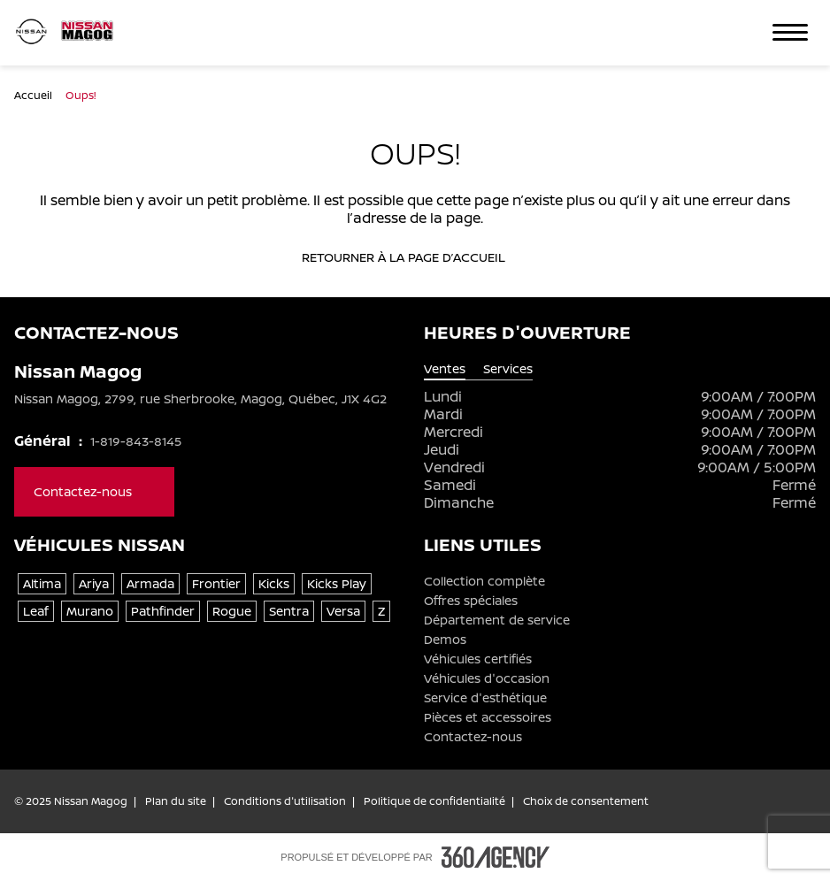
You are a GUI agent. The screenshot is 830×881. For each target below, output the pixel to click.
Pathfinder (163, 610)
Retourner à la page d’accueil (415, 257)
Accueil (34, 95)
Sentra (289, 610)
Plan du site (175, 801)
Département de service (497, 620)
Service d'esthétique (485, 698)
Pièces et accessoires (487, 717)
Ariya (94, 583)
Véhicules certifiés (478, 659)
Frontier (216, 583)
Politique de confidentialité (434, 801)
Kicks (273, 583)
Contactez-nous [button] (94, 491)
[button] (790, 32)
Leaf (36, 610)
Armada (150, 583)
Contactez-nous (473, 737)
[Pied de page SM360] (495, 857)
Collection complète (484, 581)
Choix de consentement (586, 801)
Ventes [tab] (444, 369)
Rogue (231, 610)
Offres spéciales (471, 601)
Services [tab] (508, 369)
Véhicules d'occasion (486, 678)
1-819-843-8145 (135, 441)
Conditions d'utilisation (285, 801)
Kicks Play (336, 583)
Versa (343, 610)
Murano (89, 610)
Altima (42, 583)
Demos (445, 639)
